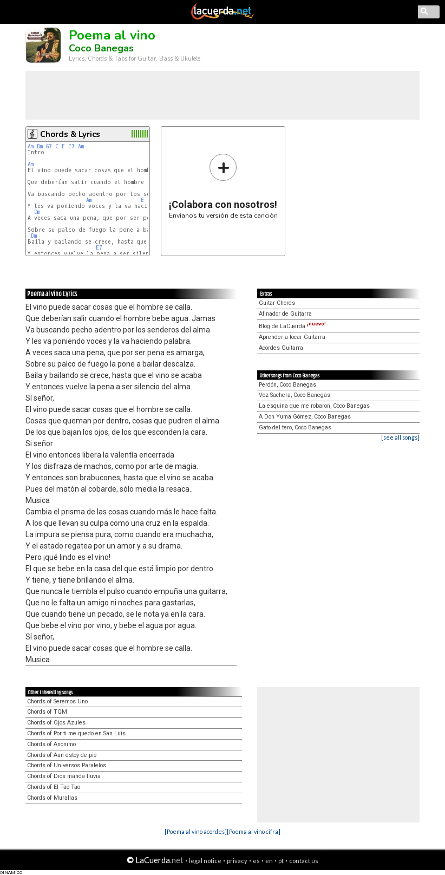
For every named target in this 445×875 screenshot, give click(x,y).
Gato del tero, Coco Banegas (295, 427)
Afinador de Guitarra (285, 313)
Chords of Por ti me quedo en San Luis (76, 733)
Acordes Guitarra (281, 347)
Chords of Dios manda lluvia (64, 776)
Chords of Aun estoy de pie (62, 755)
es (256, 860)
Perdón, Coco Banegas (287, 384)
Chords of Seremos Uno (57, 701)
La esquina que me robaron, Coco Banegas (314, 405)
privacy (237, 860)
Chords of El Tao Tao (53, 787)
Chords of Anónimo (51, 744)
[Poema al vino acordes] (196, 831)
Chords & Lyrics (70, 134)
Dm (40, 146)
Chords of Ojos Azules (56, 722)
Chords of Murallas (52, 797)
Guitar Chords (277, 302)
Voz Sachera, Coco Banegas (294, 395)
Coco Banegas (101, 48)
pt (281, 860)
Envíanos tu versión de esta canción (223, 186)
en (269, 860)
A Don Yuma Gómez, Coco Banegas (305, 416)
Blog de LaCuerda (292, 326)
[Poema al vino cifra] (253, 831)
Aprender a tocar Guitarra (292, 337)
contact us (303, 860)
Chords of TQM (47, 711)
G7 (49, 146)
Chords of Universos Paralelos (66, 765)
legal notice (205, 860)
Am (31, 146)
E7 (71, 146)
